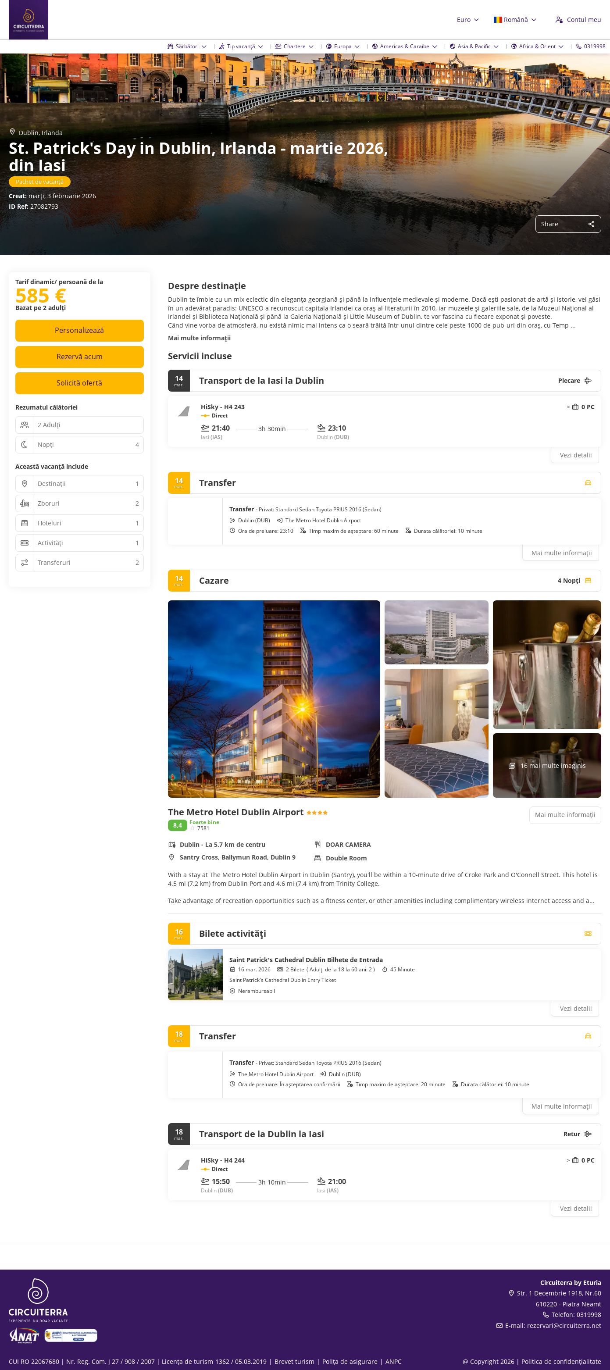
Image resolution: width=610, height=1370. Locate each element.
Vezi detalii (576, 455)
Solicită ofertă (79, 383)
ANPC (393, 1361)
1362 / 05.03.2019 (241, 1361)
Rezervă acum (80, 356)
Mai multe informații (199, 338)
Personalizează (79, 330)
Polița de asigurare (350, 1361)
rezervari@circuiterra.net (564, 1325)
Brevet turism (294, 1361)
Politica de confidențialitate (561, 1361)
